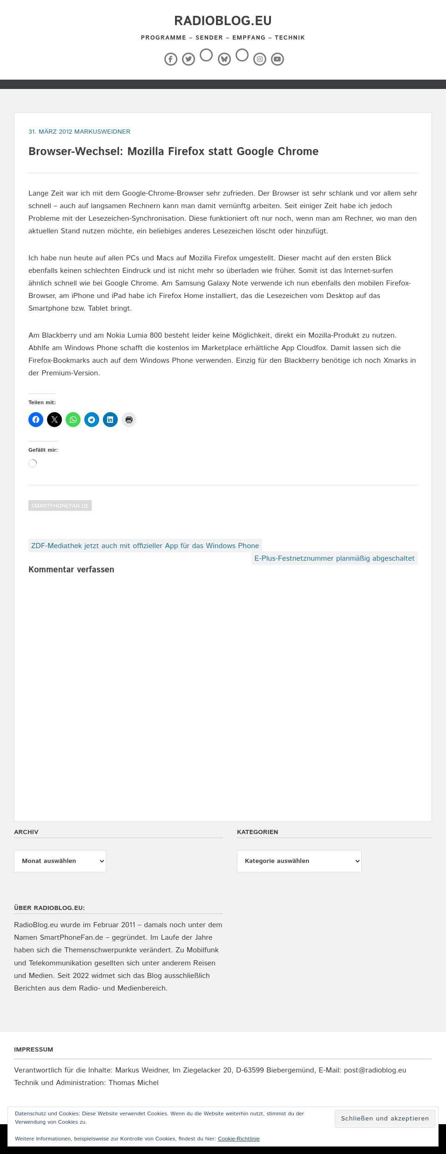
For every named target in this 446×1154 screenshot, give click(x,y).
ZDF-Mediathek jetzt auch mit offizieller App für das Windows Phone (145, 546)
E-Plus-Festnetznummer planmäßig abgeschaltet (334, 558)
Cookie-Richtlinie (239, 1139)
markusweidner (102, 131)
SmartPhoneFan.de (60, 506)
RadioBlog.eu (223, 21)
